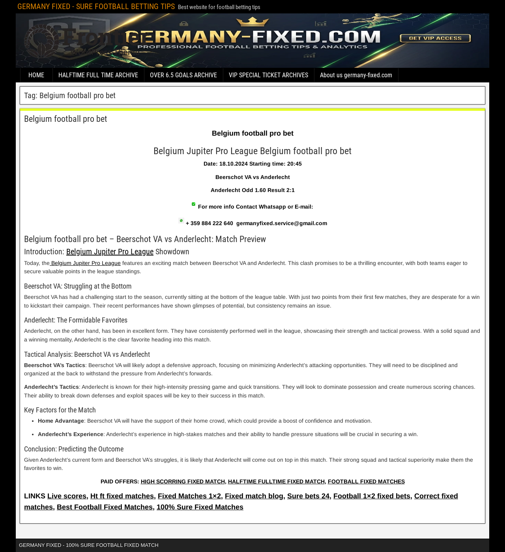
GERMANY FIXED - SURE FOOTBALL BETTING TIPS (96, 6)
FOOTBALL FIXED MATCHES (366, 481)
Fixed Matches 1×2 (189, 496)
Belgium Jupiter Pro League (109, 251)
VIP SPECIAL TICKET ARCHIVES (268, 75)
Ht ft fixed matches (122, 496)
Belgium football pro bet (65, 119)
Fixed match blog (254, 496)
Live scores (66, 496)
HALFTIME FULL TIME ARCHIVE (98, 75)
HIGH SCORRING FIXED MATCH (183, 481)
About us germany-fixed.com (356, 75)
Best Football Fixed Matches (105, 507)
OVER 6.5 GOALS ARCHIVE (183, 75)
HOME (36, 75)
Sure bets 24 (308, 496)
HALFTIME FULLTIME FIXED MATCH (276, 481)
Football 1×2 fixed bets (371, 496)
